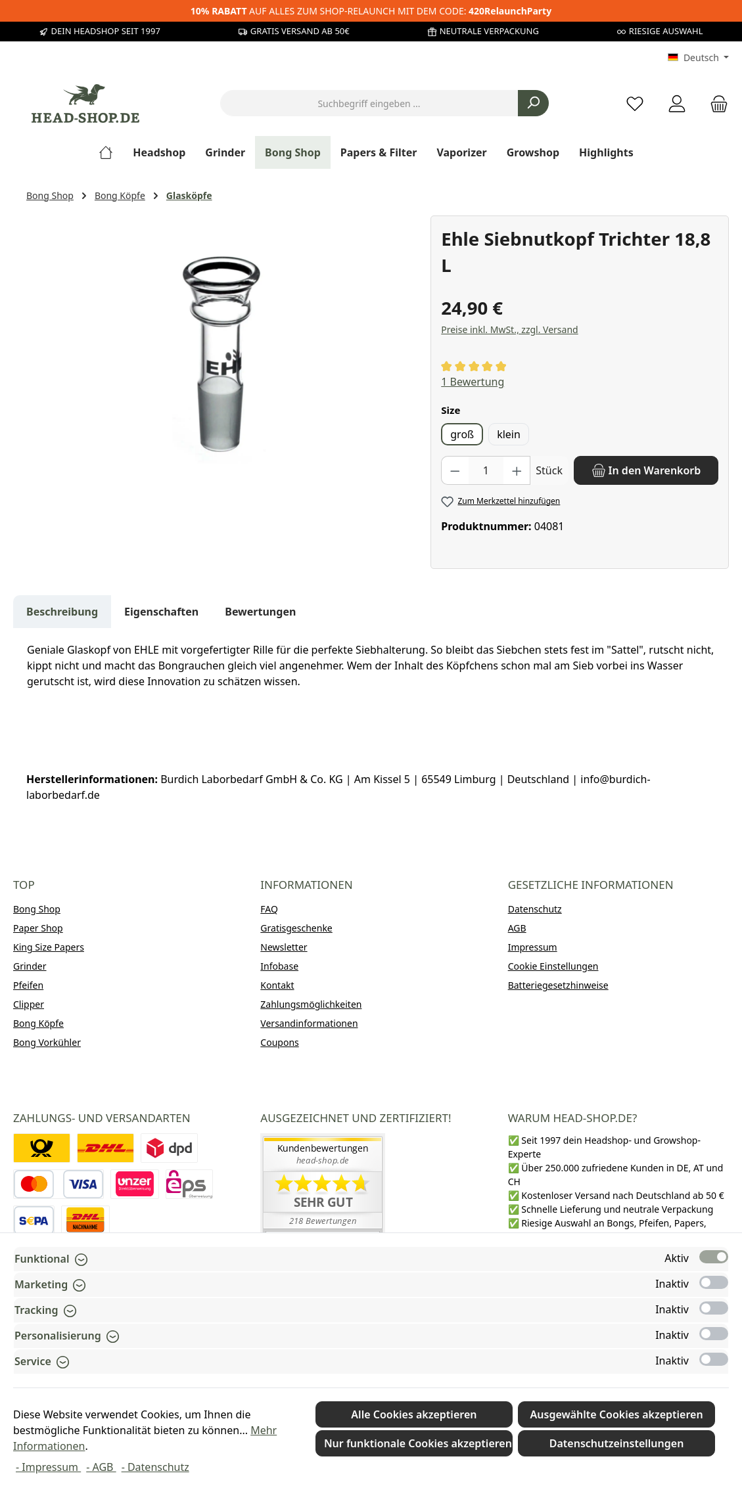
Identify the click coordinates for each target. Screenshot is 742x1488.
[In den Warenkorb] (646, 470)
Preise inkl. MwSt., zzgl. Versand (509, 329)
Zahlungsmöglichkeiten (310, 1004)
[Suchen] (533, 103)
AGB (517, 928)
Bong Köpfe (38, 1023)
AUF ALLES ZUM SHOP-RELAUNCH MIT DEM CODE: (371, 11)
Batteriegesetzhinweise (558, 985)
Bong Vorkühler (47, 1042)
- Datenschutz (155, 1467)
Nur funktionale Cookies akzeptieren (418, 1443)
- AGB (101, 1467)
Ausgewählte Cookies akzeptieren (616, 1414)
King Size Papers (48, 947)
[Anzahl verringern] (455, 470)
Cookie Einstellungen (553, 966)
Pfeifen (28, 985)
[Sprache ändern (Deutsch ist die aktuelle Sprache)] (698, 58)
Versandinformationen (309, 1023)
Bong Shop (36, 909)
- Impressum (48, 1467)
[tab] (62, 611)
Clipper (28, 1004)
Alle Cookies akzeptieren (413, 1414)
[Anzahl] (486, 470)
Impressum (532, 947)
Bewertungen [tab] (260, 611)
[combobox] (369, 103)
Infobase (279, 966)
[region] (221, 356)
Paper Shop (38, 928)
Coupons (279, 1042)
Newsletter (283, 947)
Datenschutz (535, 909)
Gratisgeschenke (296, 928)
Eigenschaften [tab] (161, 611)
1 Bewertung (472, 381)
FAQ (269, 909)
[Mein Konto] (677, 103)
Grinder (30, 966)
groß (462, 434)
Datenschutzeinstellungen (616, 1443)
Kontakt (277, 985)
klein (509, 434)
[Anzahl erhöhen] (517, 470)
